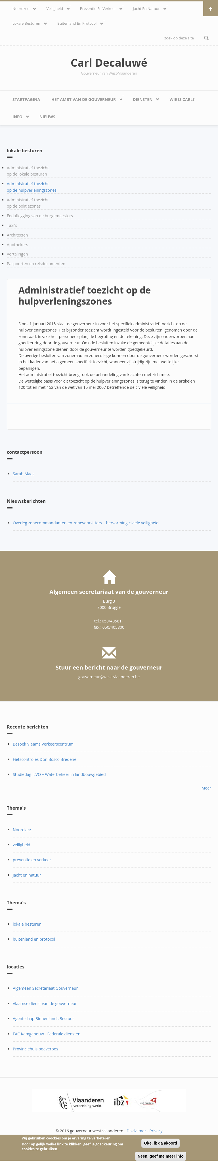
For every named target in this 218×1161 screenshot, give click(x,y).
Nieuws (47, 116)
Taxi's (12, 225)
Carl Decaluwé (109, 62)
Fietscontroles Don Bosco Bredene (44, 759)
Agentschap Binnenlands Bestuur (43, 1018)
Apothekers (17, 244)
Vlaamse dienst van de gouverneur (45, 1003)
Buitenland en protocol (78, 22)
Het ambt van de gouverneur (85, 98)
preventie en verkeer (32, 859)
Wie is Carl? (181, 99)
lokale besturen (28, 22)
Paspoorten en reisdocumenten (36, 263)
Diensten (144, 98)
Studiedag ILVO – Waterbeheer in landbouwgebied (59, 774)
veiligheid (56, 7)
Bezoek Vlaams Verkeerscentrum (43, 744)
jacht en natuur (27, 875)
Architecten (17, 235)
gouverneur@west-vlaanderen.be (109, 676)
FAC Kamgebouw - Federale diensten (46, 1034)
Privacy (155, 1130)
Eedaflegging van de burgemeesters (40, 215)
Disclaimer (136, 1130)
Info (19, 115)
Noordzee (22, 7)
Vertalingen (17, 254)
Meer (206, 788)
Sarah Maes (23, 473)
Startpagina (26, 99)
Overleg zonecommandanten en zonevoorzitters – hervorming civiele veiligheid (86, 522)
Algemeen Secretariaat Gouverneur (45, 988)
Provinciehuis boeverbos (35, 1049)
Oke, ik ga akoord (160, 1146)
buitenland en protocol (34, 939)
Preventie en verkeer (99, 7)
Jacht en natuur (147, 7)
